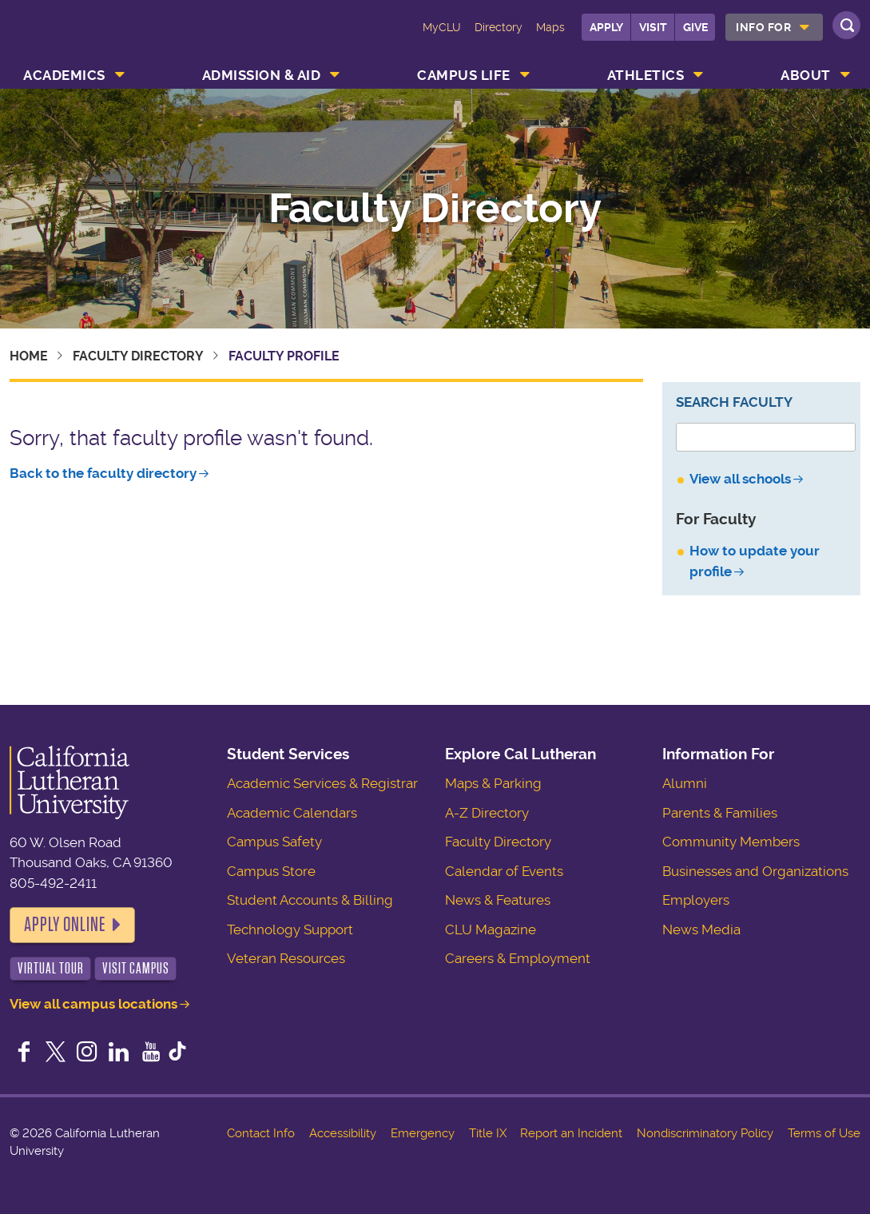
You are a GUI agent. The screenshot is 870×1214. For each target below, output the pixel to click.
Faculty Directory (435, 209)
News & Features (497, 900)
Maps (550, 27)
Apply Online (64, 924)
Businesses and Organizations (755, 871)
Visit (653, 27)
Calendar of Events (504, 871)
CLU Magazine (490, 929)
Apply (606, 27)
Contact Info (261, 1133)
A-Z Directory (487, 813)
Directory (498, 27)
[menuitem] (774, 27)
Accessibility (342, 1133)
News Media (701, 929)
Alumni (684, 783)
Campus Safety (274, 842)
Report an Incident (571, 1133)
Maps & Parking (493, 783)
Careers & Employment (517, 958)
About (806, 75)
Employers (695, 900)
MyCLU (442, 27)
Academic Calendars (292, 813)
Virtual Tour (51, 968)
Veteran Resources (286, 958)
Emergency (423, 1133)
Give (695, 27)
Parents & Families (719, 813)
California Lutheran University (81, 38)
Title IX (488, 1133)
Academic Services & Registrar (322, 783)
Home (29, 356)
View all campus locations (93, 1004)
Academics (64, 75)
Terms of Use (824, 1133)
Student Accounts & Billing (310, 900)
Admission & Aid (261, 75)
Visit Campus (135, 968)
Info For (763, 27)
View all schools (740, 479)
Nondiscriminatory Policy (705, 1133)
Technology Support (290, 929)
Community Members (731, 842)
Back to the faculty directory (103, 473)
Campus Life (463, 75)
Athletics (646, 75)
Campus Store (271, 871)
